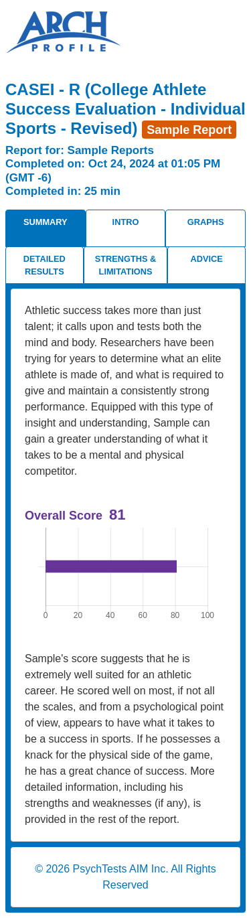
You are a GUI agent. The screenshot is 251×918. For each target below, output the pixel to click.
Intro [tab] (125, 222)
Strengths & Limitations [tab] (126, 265)
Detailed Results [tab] (44, 265)
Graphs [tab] (205, 222)
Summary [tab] (45, 222)
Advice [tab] (207, 259)
